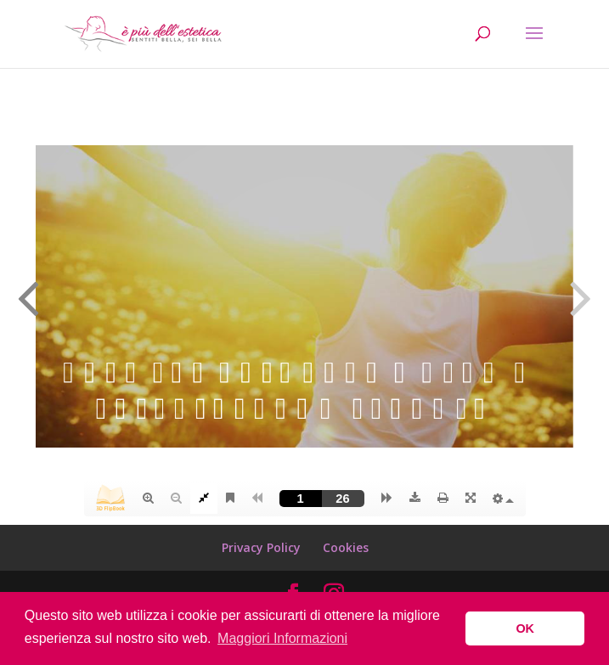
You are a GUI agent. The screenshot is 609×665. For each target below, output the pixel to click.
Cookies (346, 547)
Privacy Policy (261, 547)
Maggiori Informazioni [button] (282, 638)
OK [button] (525, 628)
